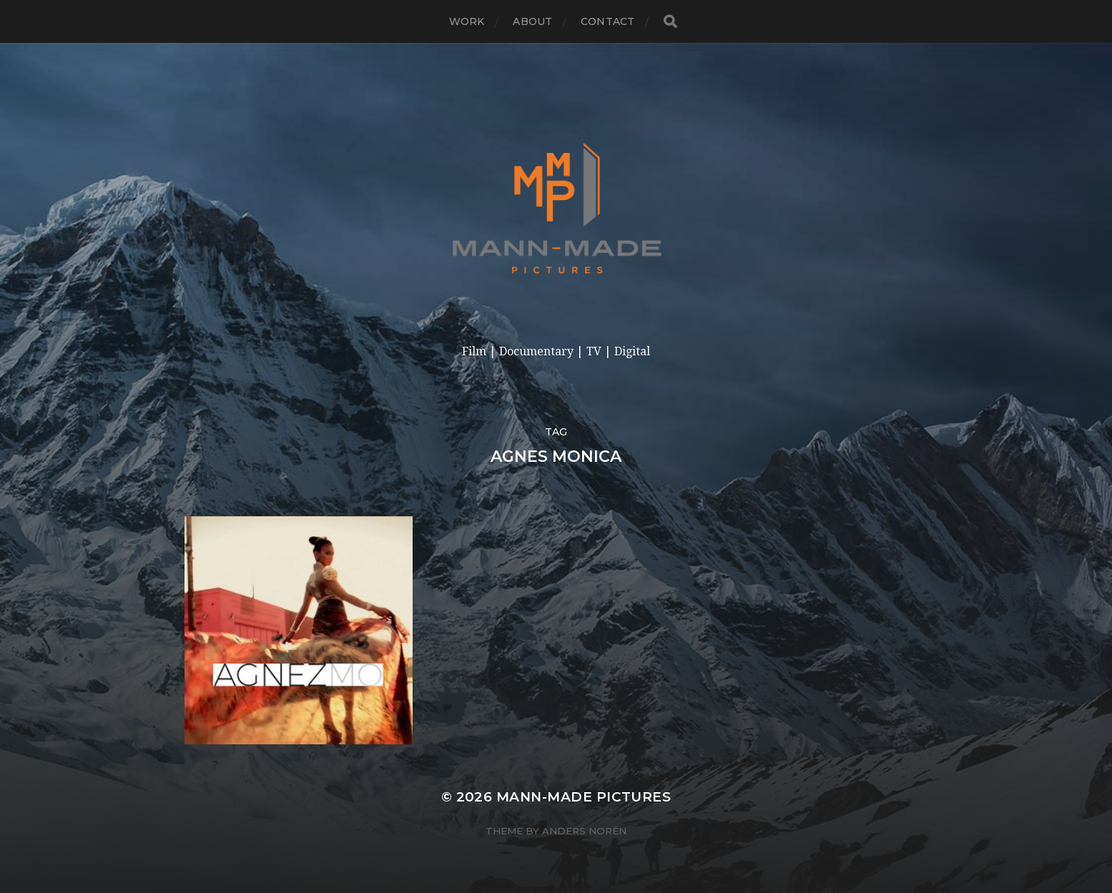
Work (467, 21)
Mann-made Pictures (583, 797)
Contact (607, 21)
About (532, 21)
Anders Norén (584, 831)
